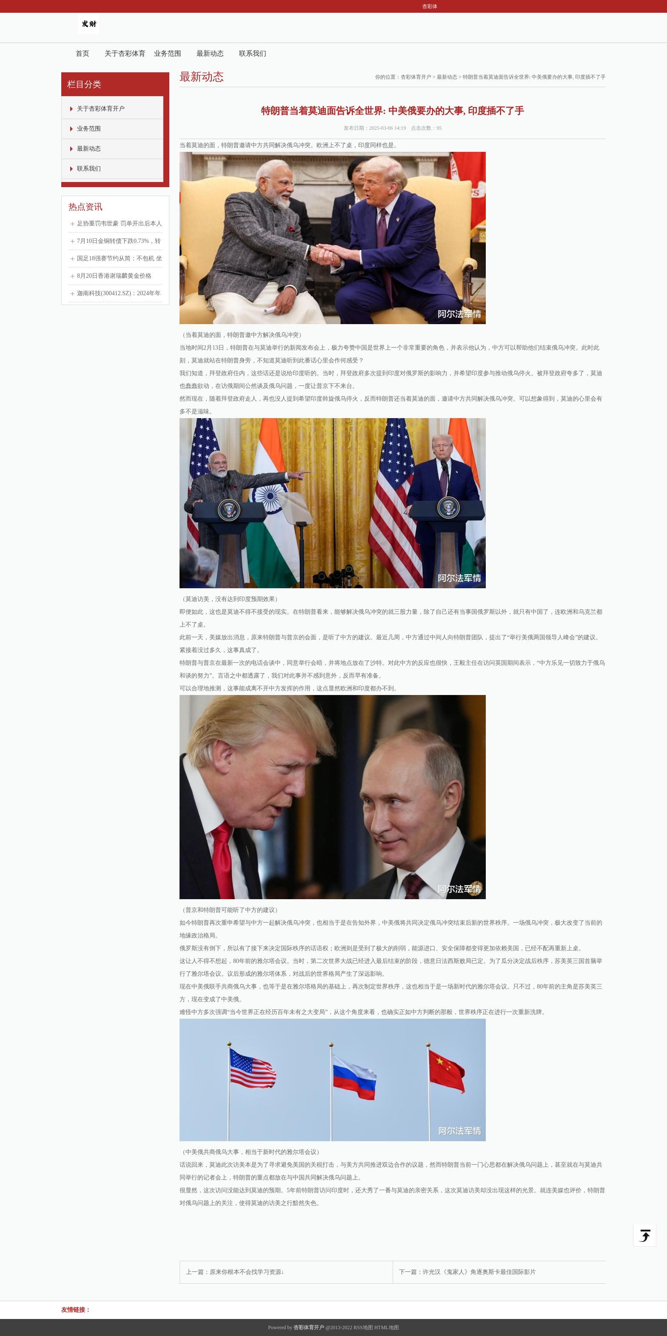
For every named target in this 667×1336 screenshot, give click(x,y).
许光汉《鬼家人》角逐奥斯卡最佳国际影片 (479, 1272)
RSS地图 (363, 1327)
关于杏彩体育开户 (125, 57)
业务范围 (167, 53)
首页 (82, 53)
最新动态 (210, 53)
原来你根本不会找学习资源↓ (247, 1272)
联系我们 (252, 53)
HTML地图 (386, 1327)
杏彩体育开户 (416, 77)
